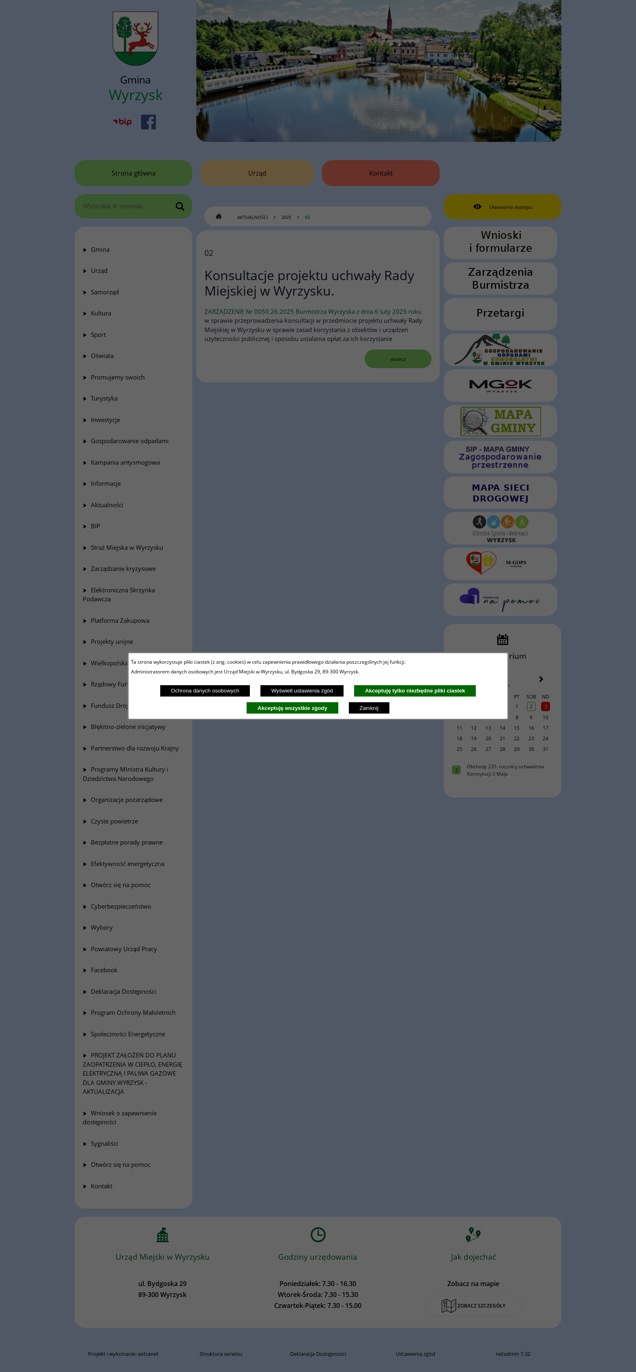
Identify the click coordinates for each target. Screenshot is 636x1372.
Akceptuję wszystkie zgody (292, 708)
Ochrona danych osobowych (205, 691)
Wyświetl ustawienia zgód (302, 691)
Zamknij (368, 708)
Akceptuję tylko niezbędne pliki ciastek (415, 691)
